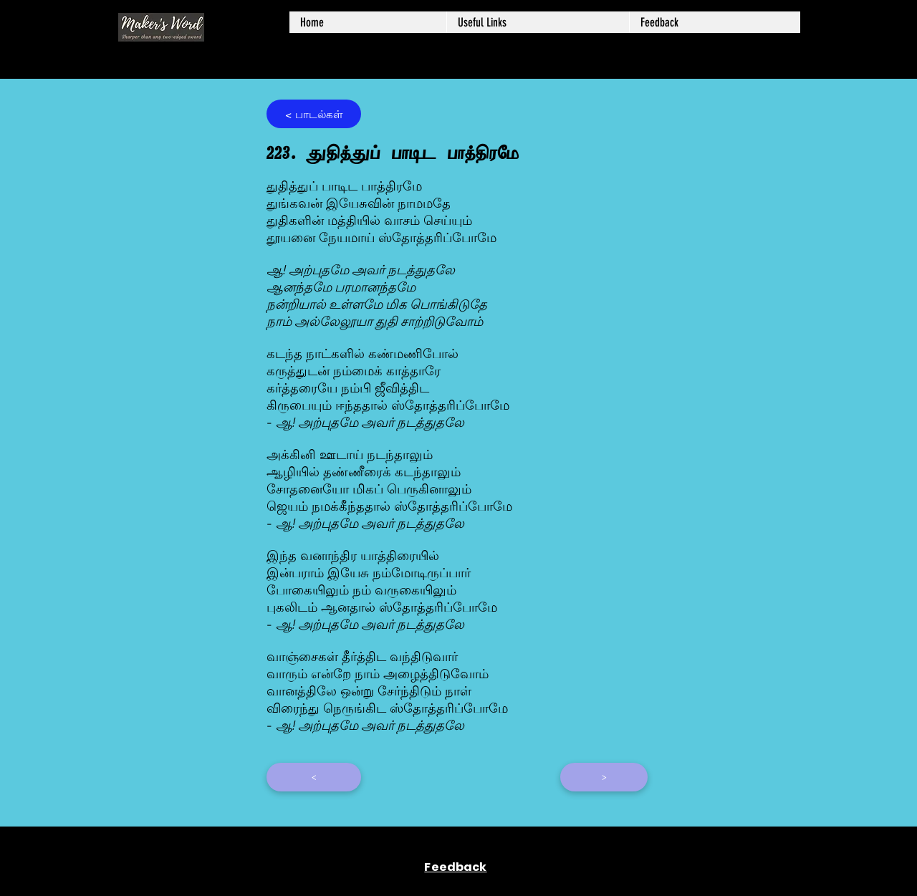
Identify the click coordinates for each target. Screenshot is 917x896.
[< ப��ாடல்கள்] (314, 114)
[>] (604, 777)
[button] (537, 22)
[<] (314, 777)
